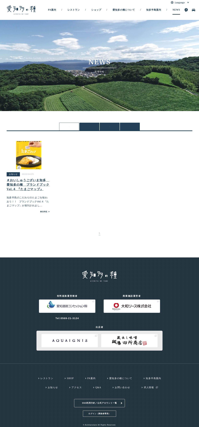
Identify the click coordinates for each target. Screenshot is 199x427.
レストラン (73, 10)
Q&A (98, 389)
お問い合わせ (122, 389)
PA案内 (52, 10)
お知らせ (109, 127)
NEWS (176, 10)
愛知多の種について (124, 10)
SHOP (70, 380)
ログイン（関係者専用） (99, 411)
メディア (129, 127)
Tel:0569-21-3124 (67, 319)
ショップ (96, 10)
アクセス (76, 389)
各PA (89, 127)
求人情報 (149, 389)
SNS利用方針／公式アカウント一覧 (99, 401)
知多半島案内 (153, 10)
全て (69, 127)
